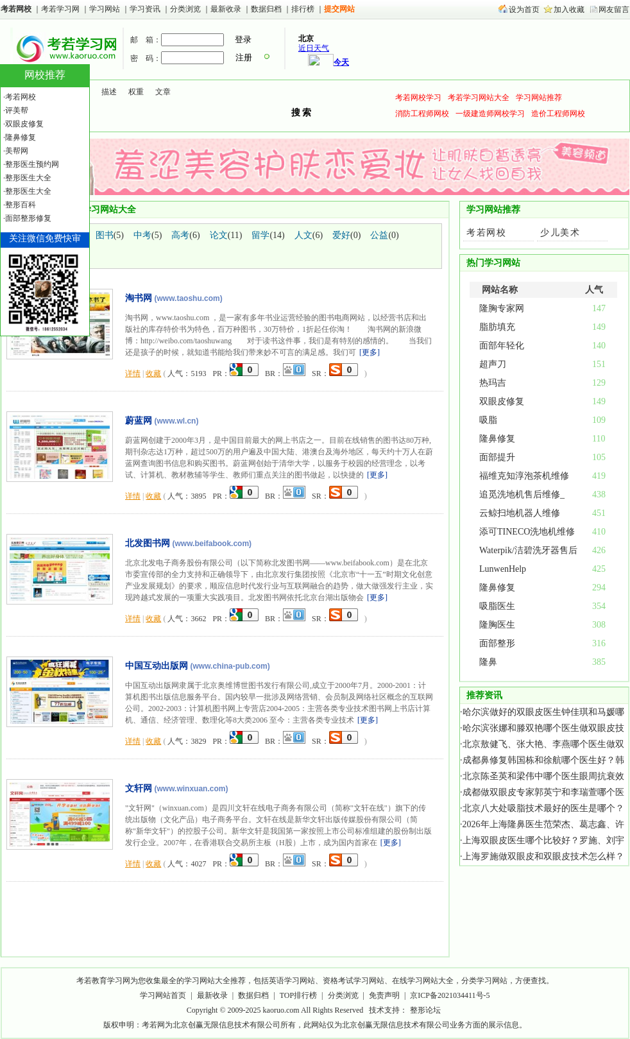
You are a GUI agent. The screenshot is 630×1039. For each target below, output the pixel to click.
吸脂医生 (497, 606)
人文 (303, 235)
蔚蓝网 (138, 420)
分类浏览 (185, 8)
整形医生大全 (28, 177)
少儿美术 (560, 232)
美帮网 (16, 150)
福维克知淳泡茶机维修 (524, 476)
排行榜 (302, 8)
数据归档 (267, 8)
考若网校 (16, 8)
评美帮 (16, 110)
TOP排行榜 (298, 995)
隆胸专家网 (501, 308)
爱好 (341, 235)
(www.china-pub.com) (230, 666)
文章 (163, 91)
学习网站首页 (163, 995)
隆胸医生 (497, 625)
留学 (260, 235)
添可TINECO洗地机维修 (527, 532)
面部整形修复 (28, 218)
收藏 (153, 373)
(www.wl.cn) (177, 420)
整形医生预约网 (32, 164)
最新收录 (225, 8)
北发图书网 (147, 543)
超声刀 (492, 364)
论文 (219, 235)
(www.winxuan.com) (191, 788)
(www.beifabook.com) (212, 543)
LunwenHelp (502, 569)
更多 (369, 352)
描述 (109, 91)
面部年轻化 (501, 345)
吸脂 (488, 420)
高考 (180, 235)
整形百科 (20, 204)
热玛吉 (492, 383)
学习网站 (104, 8)
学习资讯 (146, 8)
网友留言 (614, 9)
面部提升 (497, 457)
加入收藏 (569, 9)
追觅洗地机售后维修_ (522, 494)
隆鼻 (488, 662)
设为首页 (524, 9)
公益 (379, 235)
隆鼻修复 (497, 438)
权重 (136, 91)
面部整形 (497, 643)
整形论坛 (425, 1010)
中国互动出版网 (156, 665)
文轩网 (138, 788)
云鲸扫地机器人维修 (519, 513)
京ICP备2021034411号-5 (450, 995)
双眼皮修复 (501, 401)
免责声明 (384, 995)
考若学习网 (60, 8)
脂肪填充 (497, 327)
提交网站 (339, 8)
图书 (105, 235)
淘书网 (138, 298)
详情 (132, 373)
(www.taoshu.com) (189, 298)
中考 (142, 235)
